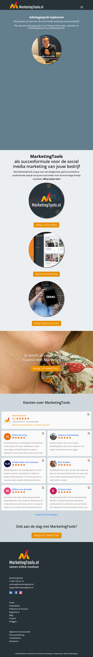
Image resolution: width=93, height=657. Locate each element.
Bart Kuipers (64, 462)
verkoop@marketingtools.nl (21, 584)
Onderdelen (14, 606)
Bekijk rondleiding (46, 274)
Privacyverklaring (16, 635)
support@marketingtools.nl (21, 587)
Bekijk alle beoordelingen (22, 425)
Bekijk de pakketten (45, 368)
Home (12, 602)
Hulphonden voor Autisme (25, 462)
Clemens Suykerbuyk (68, 435)
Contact (12, 618)
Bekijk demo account (46, 323)
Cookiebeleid (15, 638)
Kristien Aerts (65, 489)
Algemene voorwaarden (19, 631)
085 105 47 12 (17, 581)
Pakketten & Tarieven (18, 609)
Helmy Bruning (19, 435)
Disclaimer (14, 641)
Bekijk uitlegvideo (46, 224)
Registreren (14, 612)
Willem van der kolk (22, 489)
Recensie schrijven (42, 425)
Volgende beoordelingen (46, 514)
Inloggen (13, 621)
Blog (11, 615)
